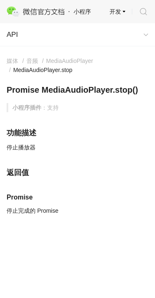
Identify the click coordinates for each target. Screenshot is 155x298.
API (12, 34)
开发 (115, 11)
